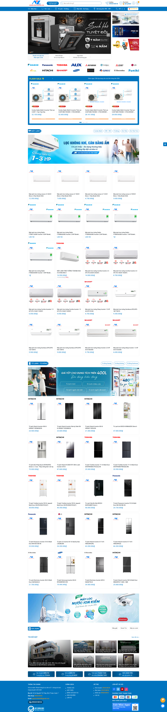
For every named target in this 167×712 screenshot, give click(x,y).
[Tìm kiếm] (62, 3)
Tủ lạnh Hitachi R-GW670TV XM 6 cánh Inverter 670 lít (68, 465)
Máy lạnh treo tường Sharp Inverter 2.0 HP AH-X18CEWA (97, 348)
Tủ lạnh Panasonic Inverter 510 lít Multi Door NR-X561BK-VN (124, 504)
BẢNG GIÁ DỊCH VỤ (72, 693)
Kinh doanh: (102, 688)
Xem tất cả (135, 637)
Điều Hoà (33, 9)
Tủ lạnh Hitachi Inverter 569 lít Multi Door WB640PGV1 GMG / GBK (125, 581)
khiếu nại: (101, 693)
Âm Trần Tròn (134, 131)
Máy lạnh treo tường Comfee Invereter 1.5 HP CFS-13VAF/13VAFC (41, 310)
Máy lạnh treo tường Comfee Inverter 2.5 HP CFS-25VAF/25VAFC (97, 272)
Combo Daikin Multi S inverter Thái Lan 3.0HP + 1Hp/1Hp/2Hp (43, 111)
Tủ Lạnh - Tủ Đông (62, 9)
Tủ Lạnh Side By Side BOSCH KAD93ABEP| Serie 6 (93, 504)
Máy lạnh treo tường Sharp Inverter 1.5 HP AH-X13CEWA (125, 348)
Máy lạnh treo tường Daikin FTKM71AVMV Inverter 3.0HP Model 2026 (39, 233)
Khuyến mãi (133, 9)
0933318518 (113, 4)
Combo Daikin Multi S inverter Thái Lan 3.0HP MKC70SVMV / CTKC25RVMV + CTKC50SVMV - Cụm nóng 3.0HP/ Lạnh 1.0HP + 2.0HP (123, 111)
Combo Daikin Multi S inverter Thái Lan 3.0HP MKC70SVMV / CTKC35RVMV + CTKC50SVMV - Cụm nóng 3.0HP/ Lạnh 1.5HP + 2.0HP (96, 111)
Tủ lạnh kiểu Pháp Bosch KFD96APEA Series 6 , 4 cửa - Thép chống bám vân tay (41, 465)
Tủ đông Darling (119, 363)
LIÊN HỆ (69, 697)
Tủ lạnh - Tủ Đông (39, 363)
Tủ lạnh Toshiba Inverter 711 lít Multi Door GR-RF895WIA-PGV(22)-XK (97, 465)
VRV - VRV (108, 131)
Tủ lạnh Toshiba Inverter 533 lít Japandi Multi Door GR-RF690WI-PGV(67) (68, 504)
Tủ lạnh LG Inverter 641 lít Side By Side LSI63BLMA (68, 542)
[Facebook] (114, 689)
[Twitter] (118, 689)
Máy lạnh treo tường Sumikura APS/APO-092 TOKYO (69, 348)
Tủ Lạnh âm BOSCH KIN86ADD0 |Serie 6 (125, 426)
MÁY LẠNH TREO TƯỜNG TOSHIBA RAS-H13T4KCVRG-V (69, 272)
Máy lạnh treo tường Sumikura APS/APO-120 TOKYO (41, 348)
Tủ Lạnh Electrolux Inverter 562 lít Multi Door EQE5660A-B (40, 581)
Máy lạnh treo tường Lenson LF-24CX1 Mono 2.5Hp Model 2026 (40, 195)
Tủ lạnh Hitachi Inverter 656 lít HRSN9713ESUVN (94, 427)
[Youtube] (122, 689)
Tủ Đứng (116, 131)
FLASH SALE (36, 79)
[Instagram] (126, 689)
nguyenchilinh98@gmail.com (40, 698)
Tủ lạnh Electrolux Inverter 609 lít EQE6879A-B (94, 581)
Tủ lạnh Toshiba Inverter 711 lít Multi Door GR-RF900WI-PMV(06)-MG (125, 465)
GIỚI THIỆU (70, 690)
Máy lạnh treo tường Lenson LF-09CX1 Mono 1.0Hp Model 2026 (124, 195)
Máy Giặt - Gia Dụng (82, 9)
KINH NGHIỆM (71, 695)
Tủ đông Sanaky (106, 363)
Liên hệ (97, 695)
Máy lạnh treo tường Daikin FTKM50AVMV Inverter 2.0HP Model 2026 (96, 233)
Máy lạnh (35, 131)
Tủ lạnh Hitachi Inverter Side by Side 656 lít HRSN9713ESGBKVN (69, 427)
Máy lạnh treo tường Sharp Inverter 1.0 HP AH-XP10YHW (97, 310)
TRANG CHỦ (70, 688)
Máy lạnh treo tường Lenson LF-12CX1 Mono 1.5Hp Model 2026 (96, 195)
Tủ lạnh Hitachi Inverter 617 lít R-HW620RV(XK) (94, 542)
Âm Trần (124, 131)
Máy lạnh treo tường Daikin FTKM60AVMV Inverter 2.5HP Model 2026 (68, 233)
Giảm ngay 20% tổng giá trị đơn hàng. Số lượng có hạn (68, 78)
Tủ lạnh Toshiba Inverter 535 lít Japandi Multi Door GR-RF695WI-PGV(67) (40, 504)
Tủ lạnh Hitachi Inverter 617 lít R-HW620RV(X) (123, 542)
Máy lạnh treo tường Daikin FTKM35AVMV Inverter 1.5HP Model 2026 (124, 233)
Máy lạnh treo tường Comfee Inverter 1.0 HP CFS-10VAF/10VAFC (69, 310)
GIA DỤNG (35, 629)
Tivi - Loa (46, 9)
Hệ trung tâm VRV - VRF (102, 9)
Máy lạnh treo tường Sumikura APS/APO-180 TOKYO (125, 310)
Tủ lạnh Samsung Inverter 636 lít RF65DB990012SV (66, 581)
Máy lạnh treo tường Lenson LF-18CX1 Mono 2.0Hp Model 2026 (68, 195)
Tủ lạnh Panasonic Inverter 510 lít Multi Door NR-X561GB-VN (40, 542)
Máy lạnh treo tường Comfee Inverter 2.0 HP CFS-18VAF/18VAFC (125, 272)
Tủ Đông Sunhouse (132, 363)
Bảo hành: (102, 690)
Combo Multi (98, 131)
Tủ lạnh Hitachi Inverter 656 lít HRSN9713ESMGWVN (38, 427)
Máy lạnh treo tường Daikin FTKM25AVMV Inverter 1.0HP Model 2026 (39, 272)
